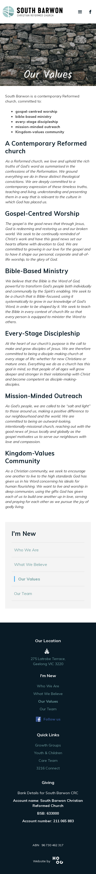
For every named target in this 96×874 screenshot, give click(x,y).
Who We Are (26, 549)
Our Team (23, 593)
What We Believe (30, 564)
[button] (80, 12)
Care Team (48, 760)
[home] (48, 11)
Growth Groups (48, 745)
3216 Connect (48, 768)
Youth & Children (48, 753)
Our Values (29, 578)
